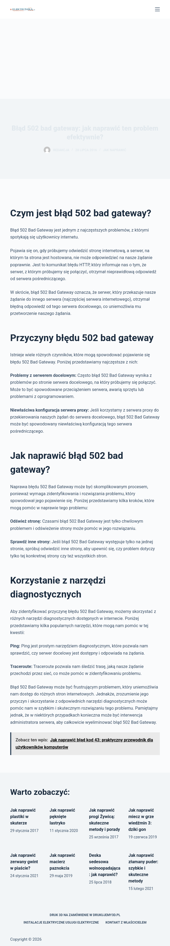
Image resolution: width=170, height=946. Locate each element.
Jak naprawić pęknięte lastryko (62, 817)
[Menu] (157, 9)
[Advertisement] (85, 58)
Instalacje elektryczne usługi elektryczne (61, 922)
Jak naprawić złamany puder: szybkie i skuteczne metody (143, 868)
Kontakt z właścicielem (126, 922)
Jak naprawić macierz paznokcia (62, 862)
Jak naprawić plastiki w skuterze (23, 817)
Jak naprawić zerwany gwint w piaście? (24, 862)
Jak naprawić (114, 150)
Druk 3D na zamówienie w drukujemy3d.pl (85, 915)
